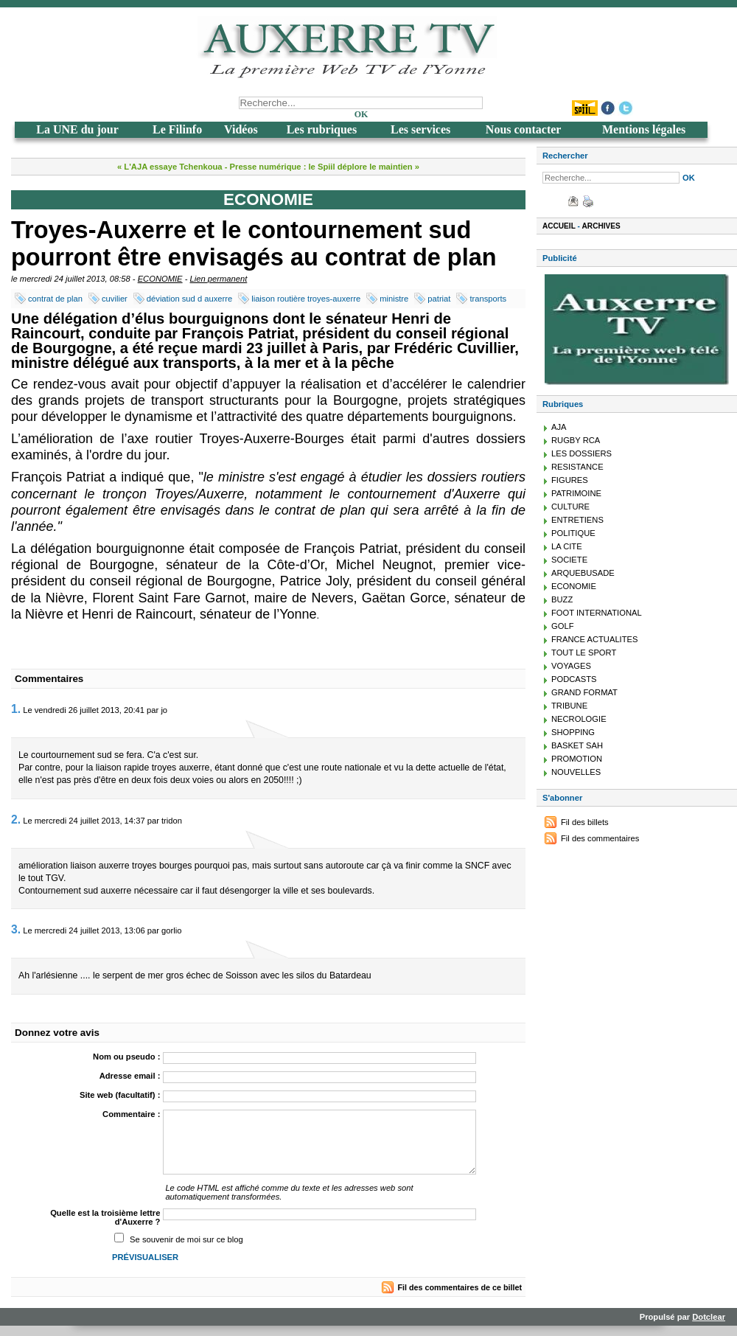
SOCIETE (569, 559)
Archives (601, 226)
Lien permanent (219, 278)
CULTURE (570, 506)
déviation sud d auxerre (189, 298)
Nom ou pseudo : (126, 1056)
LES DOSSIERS (581, 453)
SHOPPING (573, 732)
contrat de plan (55, 298)
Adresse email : (130, 1075)
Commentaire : (131, 1114)
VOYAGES (571, 665)
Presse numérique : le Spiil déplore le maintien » (324, 166)
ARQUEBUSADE (583, 572)
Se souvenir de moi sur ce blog (186, 1239)
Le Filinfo (177, 129)
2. (16, 819)
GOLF (562, 626)
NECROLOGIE (579, 718)
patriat (438, 298)
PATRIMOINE (576, 493)
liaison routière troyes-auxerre (305, 298)
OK (361, 114)
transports (487, 298)
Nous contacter (524, 129)
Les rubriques (322, 129)
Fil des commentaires (600, 838)
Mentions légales (643, 129)
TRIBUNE (569, 705)
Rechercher (565, 155)
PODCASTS (574, 679)
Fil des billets (585, 822)
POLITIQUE (573, 533)
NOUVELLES (576, 772)
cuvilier (115, 298)
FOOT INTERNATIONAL (596, 612)
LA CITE (566, 546)
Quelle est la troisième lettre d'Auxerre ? (105, 1217)
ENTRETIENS (577, 519)
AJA (559, 426)
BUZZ (562, 599)
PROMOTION (576, 758)
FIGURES (569, 480)
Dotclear (708, 1316)
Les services (420, 129)
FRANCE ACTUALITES (594, 639)
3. (16, 929)
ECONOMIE (160, 278)
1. (16, 709)
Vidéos (241, 129)
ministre (394, 298)
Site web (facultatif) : (120, 1094)
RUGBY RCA (575, 440)
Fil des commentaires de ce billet (460, 1287)
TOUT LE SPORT (583, 652)
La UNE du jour (77, 129)
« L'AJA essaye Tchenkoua (170, 166)
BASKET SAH (577, 745)
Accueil (559, 226)
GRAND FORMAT (584, 692)
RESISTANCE (577, 466)
